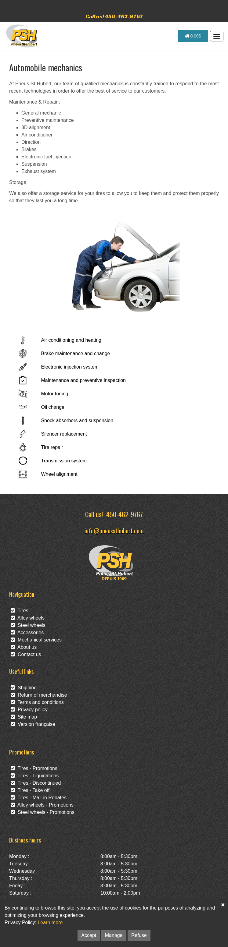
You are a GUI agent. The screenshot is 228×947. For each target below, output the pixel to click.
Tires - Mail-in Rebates (39, 797)
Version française (33, 724)
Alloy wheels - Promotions (42, 804)
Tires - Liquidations (35, 775)
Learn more (50, 922)
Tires (19, 610)
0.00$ (193, 36)
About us (24, 647)
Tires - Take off (30, 790)
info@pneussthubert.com (114, 530)
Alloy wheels (28, 617)
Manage (114, 935)
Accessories (27, 632)
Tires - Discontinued (36, 783)
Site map (24, 716)
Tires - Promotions (34, 768)
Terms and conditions (37, 702)
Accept (88, 935)
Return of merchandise (39, 695)
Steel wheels (28, 625)
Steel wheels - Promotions (42, 812)
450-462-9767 (124, 514)
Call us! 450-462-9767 (114, 16)
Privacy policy (29, 709)
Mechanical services (36, 639)
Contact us (26, 654)
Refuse (139, 935)
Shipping (24, 687)
